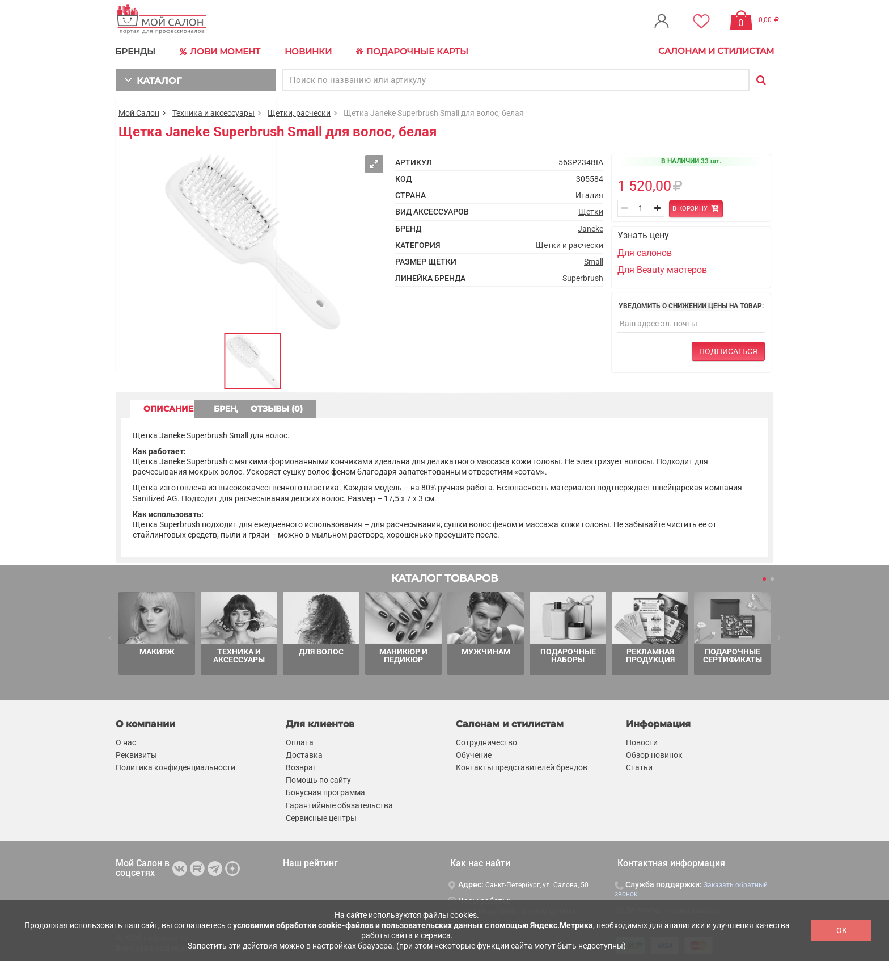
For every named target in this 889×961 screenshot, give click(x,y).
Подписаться (728, 349)
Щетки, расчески (299, 111)
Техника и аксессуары (213, 111)
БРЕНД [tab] (273, 407)
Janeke (590, 227)
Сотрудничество (486, 740)
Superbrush (582, 276)
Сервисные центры (321, 816)
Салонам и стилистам (716, 50)
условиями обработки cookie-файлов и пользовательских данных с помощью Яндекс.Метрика (413, 925)
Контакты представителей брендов (521, 765)
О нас (126, 740)
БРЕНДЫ (136, 50)
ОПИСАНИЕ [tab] (175, 407)
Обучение (474, 753)
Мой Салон (138, 111)
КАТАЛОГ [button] (150, 78)
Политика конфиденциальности (175, 765)
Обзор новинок (654, 753)
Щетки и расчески (569, 243)
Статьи (639, 765)
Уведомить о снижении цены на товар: (691, 304)
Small (593, 260)
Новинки (304, 50)
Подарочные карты (406, 51)
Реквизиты (136, 753)
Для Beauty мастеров (662, 268)
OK (841, 930)
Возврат (301, 765)
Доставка (304, 753)
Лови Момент (219, 51)
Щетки (590, 210)
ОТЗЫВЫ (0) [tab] (371, 407)
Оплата (300, 740)
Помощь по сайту (318, 778)
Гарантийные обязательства (339, 803)
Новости (642, 740)
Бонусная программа (325, 791)
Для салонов (644, 251)
